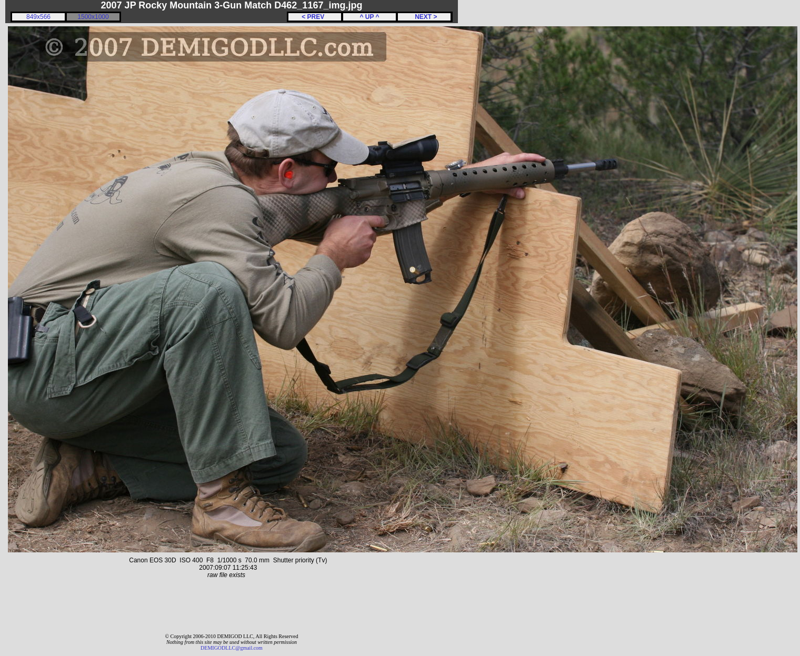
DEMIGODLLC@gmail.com (232, 648)
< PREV (314, 17)
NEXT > (424, 17)
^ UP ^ (369, 17)
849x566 (38, 17)
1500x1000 (92, 17)
